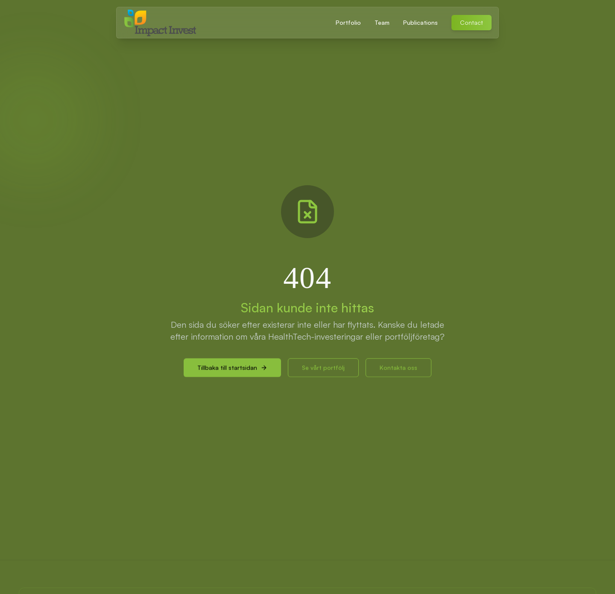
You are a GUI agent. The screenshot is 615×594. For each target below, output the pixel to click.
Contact (471, 22)
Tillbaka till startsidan (232, 370)
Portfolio (348, 22)
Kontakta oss (398, 370)
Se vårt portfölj (323, 370)
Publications (420, 22)
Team (382, 22)
